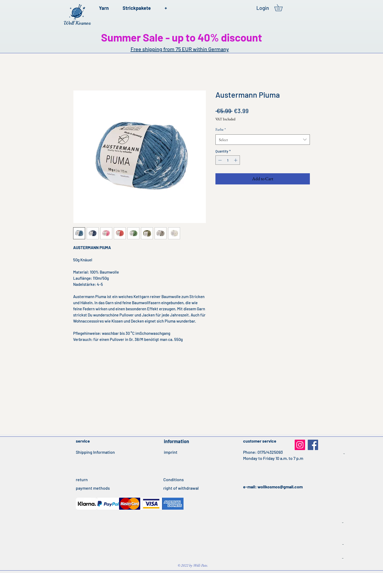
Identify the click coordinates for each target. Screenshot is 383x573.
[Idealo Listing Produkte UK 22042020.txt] (342, 559)
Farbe (220, 129)
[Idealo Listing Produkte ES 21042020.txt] (342, 523)
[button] (281, 7)
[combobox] (262, 139)
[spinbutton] (228, 160)
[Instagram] (300, 445)
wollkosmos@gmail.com (280, 486)
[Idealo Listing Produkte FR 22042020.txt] (343, 545)
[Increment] (236, 160)
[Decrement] (219, 160)
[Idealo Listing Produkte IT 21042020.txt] (344, 454)
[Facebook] (313, 445)
